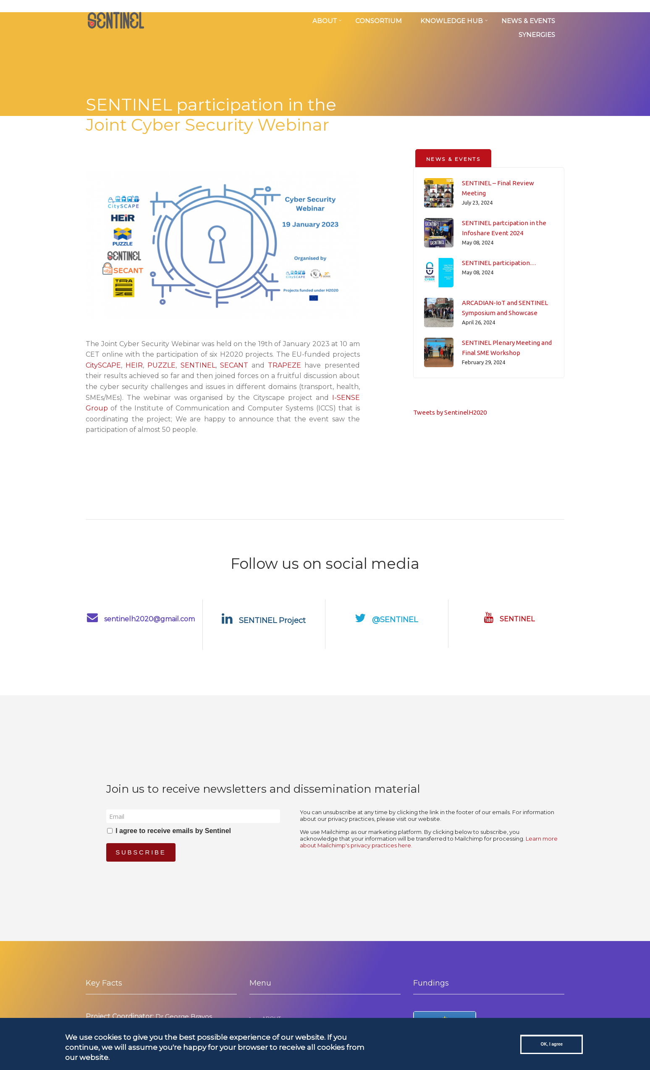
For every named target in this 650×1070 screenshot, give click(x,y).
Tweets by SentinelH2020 (450, 412)
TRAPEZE (284, 365)
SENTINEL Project (264, 620)
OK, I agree (551, 1044)
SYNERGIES (537, 35)
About (324, 21)
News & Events (528, 21)
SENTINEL (198, 365)
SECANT (234, 365)
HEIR (134, 365)
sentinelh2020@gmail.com (141, 619)
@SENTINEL (386, 619)
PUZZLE (161, 365)
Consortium (378, 21)
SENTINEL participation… (499, 262)
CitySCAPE (103, 365)
